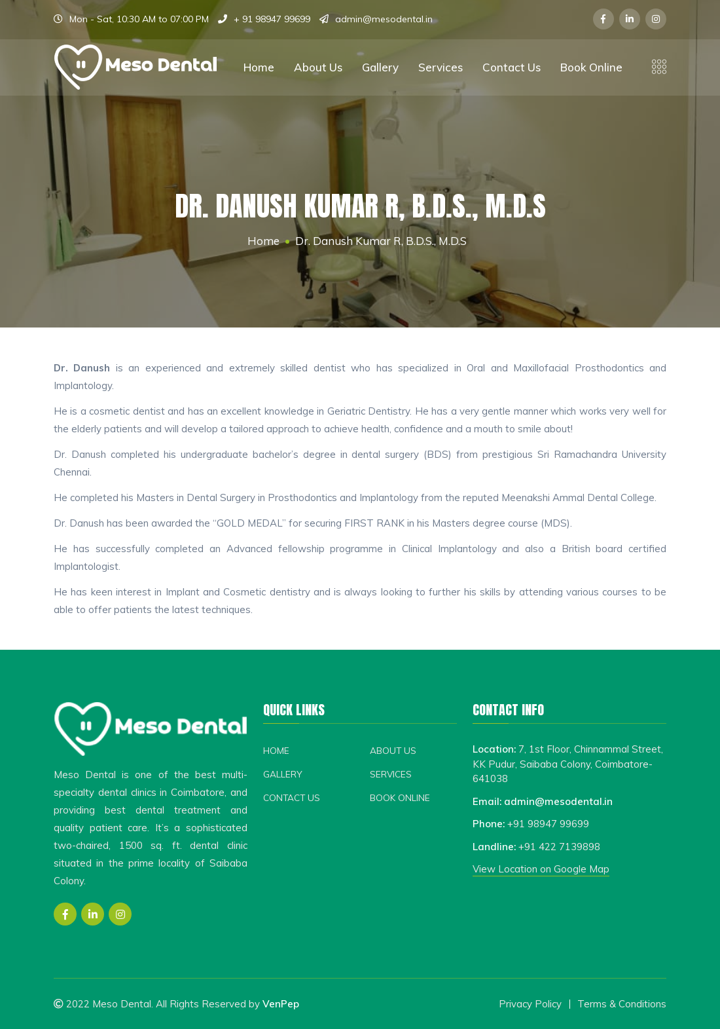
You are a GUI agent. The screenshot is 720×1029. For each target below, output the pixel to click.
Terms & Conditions (621, 1004)
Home (258, 67)
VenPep (280, 1004)
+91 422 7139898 (559, 846)
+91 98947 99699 (548, 823)
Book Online (591, 67)
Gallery (380, 67)
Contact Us (511, 67)
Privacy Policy (530, 1004)
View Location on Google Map (541, 869)
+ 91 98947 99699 (272, 19)
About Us (318, 67)
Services (440, 67)
